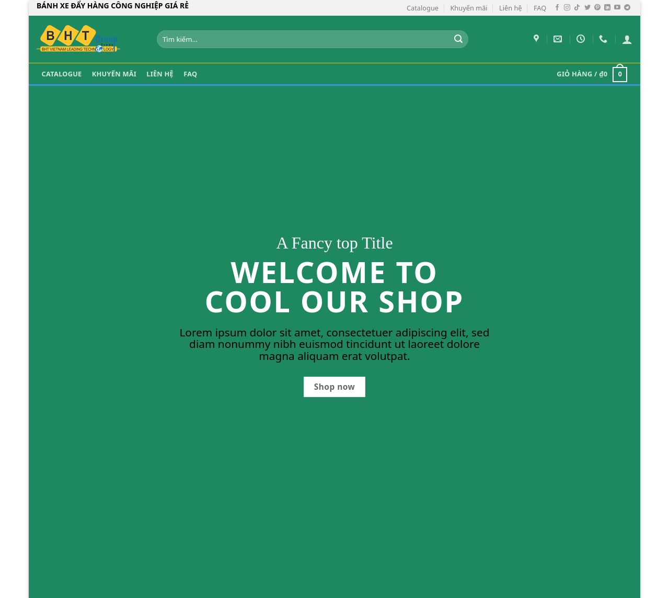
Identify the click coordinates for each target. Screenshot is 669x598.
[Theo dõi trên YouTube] (617, 8)
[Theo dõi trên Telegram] (627, 8)
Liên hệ (510, 8)
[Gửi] (459, 39)
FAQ (540, 8)
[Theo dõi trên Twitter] (587, 8)
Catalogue (423, 8)
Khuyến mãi (468, 8)
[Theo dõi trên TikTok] (577, 8)
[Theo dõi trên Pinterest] (597, 8)
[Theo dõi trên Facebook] (557, 8)
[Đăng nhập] (627, 39)
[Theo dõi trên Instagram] (567, 8)
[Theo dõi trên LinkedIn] (607, 8)
